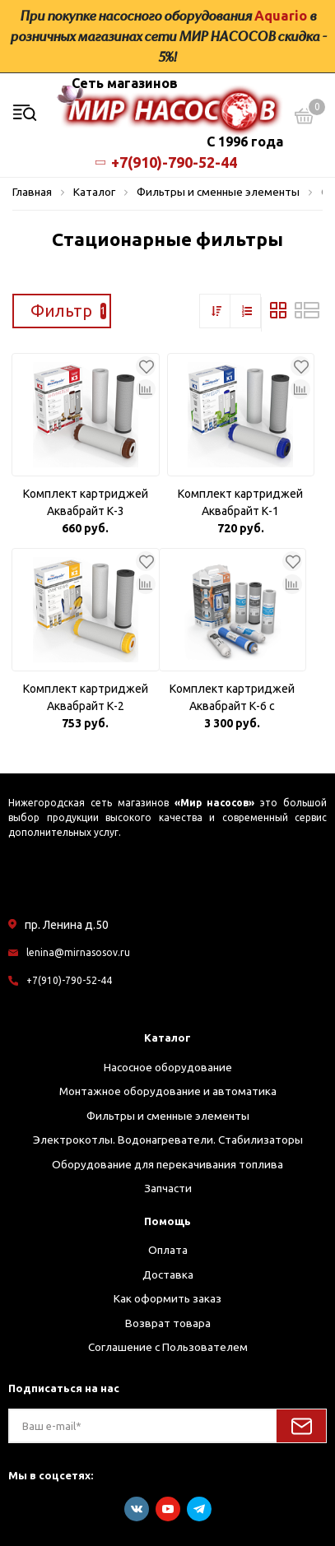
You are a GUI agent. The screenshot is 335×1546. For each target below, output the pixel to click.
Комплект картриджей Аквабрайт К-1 (240, 502)
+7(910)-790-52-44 (168, 162)
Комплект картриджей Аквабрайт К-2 (85, 697)
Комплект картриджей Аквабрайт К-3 (85, 502)
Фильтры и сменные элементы (167, 1115)
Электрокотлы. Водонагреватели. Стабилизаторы (168, 1139)
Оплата (168, 1249)
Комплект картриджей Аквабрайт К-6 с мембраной (232, 698)
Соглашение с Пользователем (168, 1346)
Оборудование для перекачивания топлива (167, 1164)
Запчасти (168, 1188)
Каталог (167, 1037)
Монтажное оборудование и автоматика (168, 1091)
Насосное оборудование (168, 1067)
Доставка (167, 1274)
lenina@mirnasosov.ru (78, 952)
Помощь (167, 1221)
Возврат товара (168, 1323)
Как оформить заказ (167, 1298)
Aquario (280, 15)
